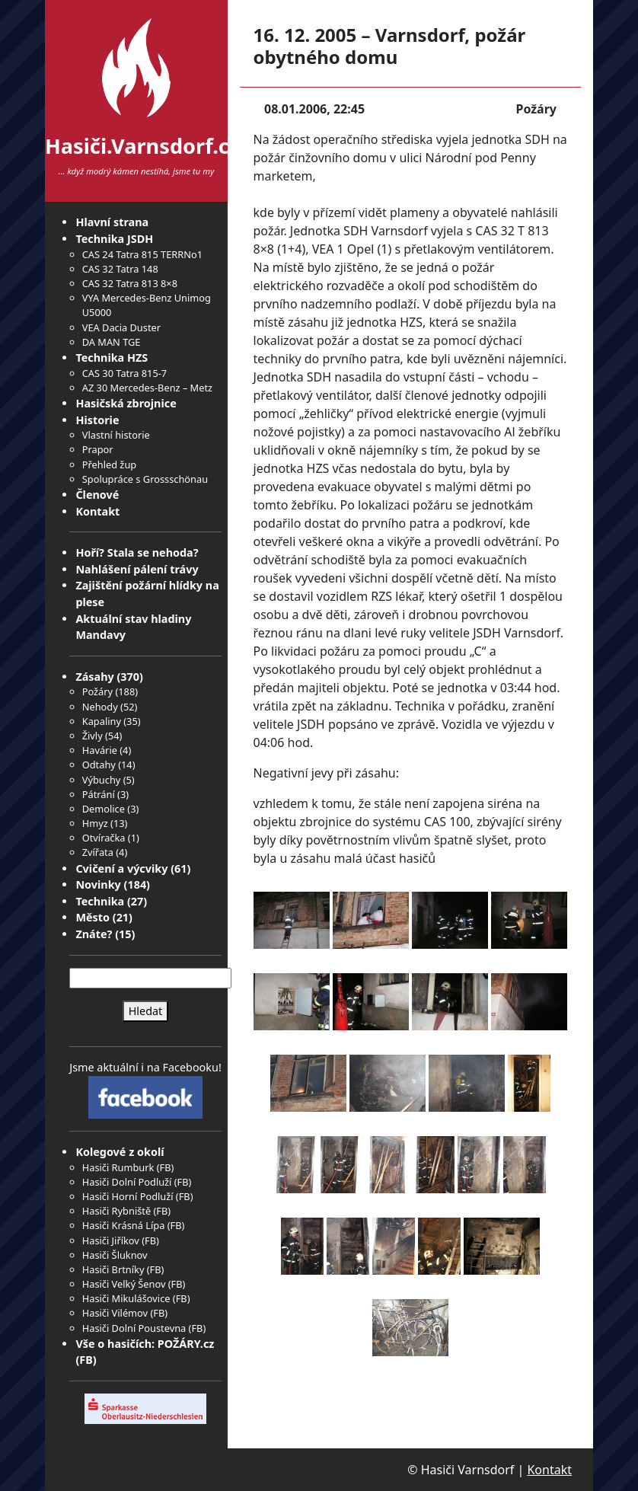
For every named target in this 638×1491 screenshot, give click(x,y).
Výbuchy (101, 780)
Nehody (100, 707)
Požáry (97, 691)
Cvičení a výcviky (121, 868)
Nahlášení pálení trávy (136, 569)
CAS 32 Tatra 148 (120, 269)
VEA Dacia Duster (121, 327)
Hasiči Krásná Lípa (123, 1225)
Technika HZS (111, 357)
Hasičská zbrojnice (125, 403)
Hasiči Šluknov (115, 1255)
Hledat (146, 1011)
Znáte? (93, 934)
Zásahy (94, 676)
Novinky (97, 884)
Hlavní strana (111, 222)
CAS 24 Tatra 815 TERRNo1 (142, 254)
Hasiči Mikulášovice (126, 1298)
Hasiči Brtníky (113, 1269)
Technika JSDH (114, 238)
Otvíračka (104, 837)
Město (92, 917)
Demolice (103, 809)
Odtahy (99, 764)
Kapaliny (101, 721)
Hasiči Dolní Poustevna (134, 1328)
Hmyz (95, 823)
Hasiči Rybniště (116, 1211)
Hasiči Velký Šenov (124, 1284)
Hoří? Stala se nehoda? (136, 552)
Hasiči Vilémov (115, 1313)
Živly (92, 735)
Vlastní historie (116, 435)
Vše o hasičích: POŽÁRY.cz (144, 1343)
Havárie (99, 750)
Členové (97, 494)
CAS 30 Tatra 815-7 (124, 373)
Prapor (97, 449)
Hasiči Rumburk (118, 1167)
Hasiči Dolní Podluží (127, 1182)
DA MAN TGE (111, 342)
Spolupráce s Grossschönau (145, 479)
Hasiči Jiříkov (110, 1240)
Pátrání (98, 794)
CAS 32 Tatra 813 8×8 (129, 283)
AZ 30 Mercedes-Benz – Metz (147, 387)
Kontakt (97, 511)
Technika (99, 901)
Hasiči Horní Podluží (128, 1196)
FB (165, 1167)
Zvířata (97, 852)
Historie (97, 420)
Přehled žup (109, 464)
